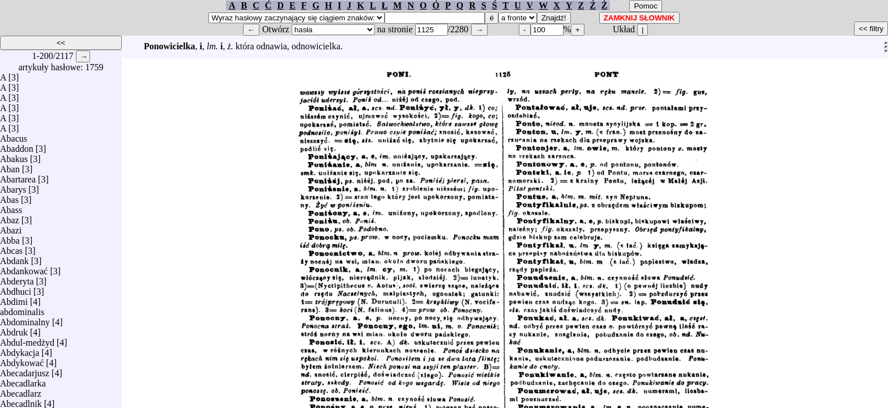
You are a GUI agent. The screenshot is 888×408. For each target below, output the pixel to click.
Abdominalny (25, 319)
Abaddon (16, 146)
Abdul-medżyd (27, 340)
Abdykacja (19, 350)
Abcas (11, 248)
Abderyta (17, 278)
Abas (9, 197)
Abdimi (14, 299)
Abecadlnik (21, 401)
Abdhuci (15, 289)
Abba (10, 238)
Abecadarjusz (24, 370)
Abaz (9, 217)
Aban (10, 166)
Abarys (13, 187)
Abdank (14, 258)
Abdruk (14, 329)
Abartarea (18, 176)
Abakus (14, 156)
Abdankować (24, 268)
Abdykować (22, 360)
